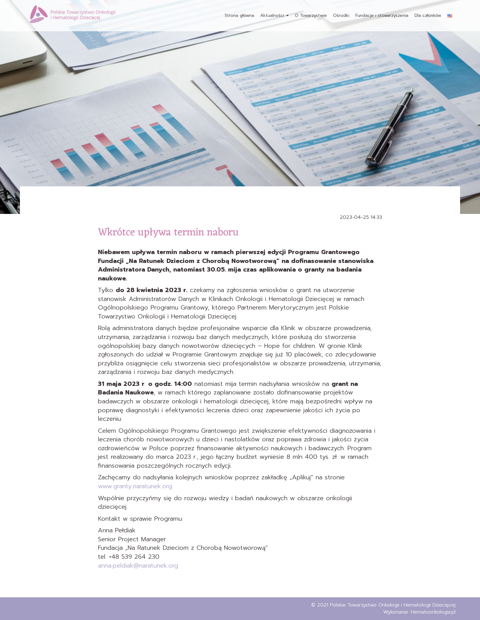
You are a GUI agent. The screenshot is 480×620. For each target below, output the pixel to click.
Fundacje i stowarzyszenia (381, 15)
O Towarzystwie (311, 15)
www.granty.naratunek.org (135, 486)
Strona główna (239, 15)
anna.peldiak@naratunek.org (138, 565)
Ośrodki (341, 15)
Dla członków (427, 15)
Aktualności (274, 15)
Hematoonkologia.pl (433, 612)
